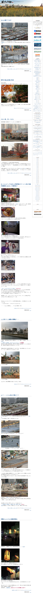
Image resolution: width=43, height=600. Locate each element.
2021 (37, 163)
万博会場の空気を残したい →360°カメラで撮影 (37, 141)
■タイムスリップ (37, 104)
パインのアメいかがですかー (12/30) (38, 129)
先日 (2, 505)
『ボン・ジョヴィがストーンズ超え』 (8, 288)
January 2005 (37, 199)
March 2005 (37, 196)
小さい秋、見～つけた (7, 119)
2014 (37, 172)
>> (39, 149)
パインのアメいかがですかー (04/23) (38, 134)
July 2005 (37, 191)
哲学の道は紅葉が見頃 (7, 80)
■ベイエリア (37, 95)
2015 (37, 171)
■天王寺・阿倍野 (37, 94)
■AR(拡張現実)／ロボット (37, 108)
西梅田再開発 (37, 73)
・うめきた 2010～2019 (37, 63)
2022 (37, 162)
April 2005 (37, 195)
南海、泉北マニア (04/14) (38, 120)
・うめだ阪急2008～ (37, 69)
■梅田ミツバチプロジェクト (37, 109)
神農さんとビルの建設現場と (9, 519)
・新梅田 (37, 78)
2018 (37, 167)
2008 (36, 180)
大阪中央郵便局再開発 (37, 72)
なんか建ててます (6, 20)
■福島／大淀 (16, 308)
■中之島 (37, 85)
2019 (37, 166)
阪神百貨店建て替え (37, 71)
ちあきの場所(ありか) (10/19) (38, 131)
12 (41, 152)
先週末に (3, 42)
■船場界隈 (37, 86)
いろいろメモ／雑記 (37, 103)
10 (38, 152)
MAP (17, 203)
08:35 (22, 308)
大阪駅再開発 (37, 59)
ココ (20, 168)
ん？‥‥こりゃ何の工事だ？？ (10, 395)
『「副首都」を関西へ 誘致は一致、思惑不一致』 (11, 504)
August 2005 (37, 190)
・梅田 (37, 77)
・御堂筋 (37, 87)
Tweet (30, 110)
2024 (37, 159)
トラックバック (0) (29, 308)
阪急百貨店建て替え (37, 67)
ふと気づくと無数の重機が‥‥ (10, 319)
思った (37, 100)
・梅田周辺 (37, 82)
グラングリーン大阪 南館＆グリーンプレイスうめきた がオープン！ (37, 147)
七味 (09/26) (38, 118)
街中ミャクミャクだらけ (37, 145)
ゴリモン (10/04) (38, 114)
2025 (37, 158)
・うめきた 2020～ (37, 64)
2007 (36, 181)
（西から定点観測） (37, 65)
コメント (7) (24, 308)
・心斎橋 (37, 91)
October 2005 (37, 187)
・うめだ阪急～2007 (37, 68)
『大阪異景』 (8, 587)
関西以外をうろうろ (37, 99)
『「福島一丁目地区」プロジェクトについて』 (10, 342)
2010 (36, 177)
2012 (36, 175)
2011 (36, 176)
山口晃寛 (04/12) (38, 122)
